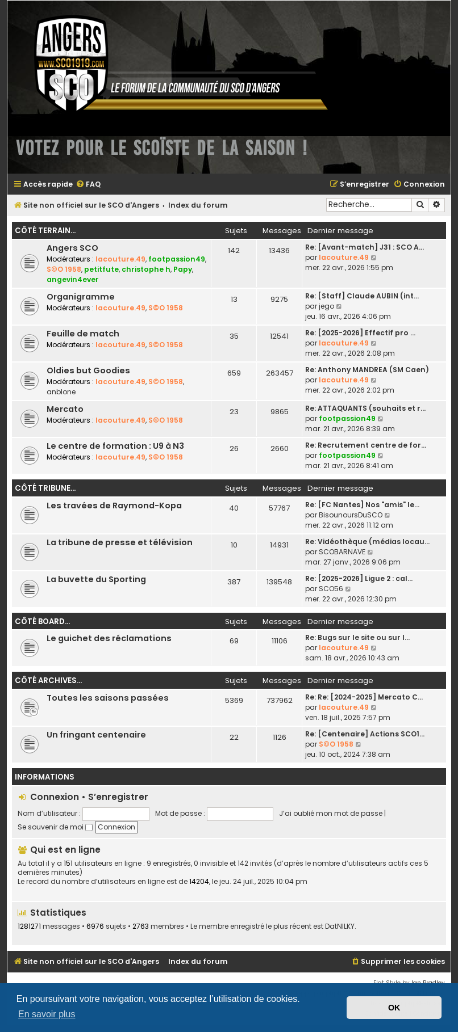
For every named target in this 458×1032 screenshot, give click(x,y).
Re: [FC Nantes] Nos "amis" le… (362, 504)
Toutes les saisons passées (108, 698)
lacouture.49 (120, 259)
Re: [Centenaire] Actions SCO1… (364, 734)
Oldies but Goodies (88, 370)
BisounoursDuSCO (350, 515)
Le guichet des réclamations (109, 638)
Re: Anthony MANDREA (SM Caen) (367, 369)
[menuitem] (88, 184)
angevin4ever (73, 279)
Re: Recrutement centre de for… (365, 445)
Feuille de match (83, 333)
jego (326, 306)
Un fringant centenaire (96, 734)
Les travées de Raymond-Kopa (114, 505)
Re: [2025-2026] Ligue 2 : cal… (359, 578)
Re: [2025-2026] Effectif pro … (360, 333)
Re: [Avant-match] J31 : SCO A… (364, 247)
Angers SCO (72, 248)
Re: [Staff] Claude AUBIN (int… (362, 296)
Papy (182, 269)
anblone (61, 392)
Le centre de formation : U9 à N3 (115, 446)
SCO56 (331, 588)
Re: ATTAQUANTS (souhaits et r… (365, 408)
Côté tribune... (45, 488)
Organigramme (81, 296)
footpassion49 (176, 259)
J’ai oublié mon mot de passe (330, 813)
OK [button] (394, 1007)
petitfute (101, 269)
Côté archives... (48, 680)
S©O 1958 (64, 269)
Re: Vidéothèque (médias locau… (367, 541)
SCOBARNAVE (342, 552)
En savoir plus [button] (47, 1014)
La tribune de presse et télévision (120, 542)
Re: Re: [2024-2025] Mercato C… (364, 697)
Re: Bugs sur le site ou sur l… (357, 637)
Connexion (54, 797)
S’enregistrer (118, 797)
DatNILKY (340, 926)
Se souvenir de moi (55, 827)
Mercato (65, 409)
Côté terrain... (45, 230)
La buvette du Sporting (96, 579)
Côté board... (42, 621)
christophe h (146, 269)
